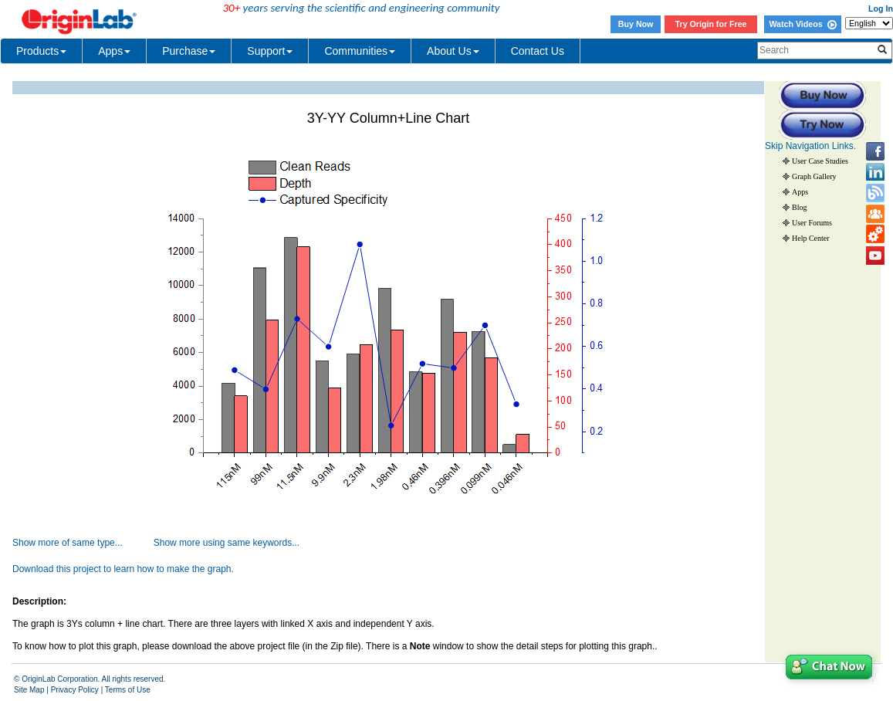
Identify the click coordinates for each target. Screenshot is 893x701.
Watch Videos (802, 24)
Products (41, 51)
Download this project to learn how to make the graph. (123, 569)
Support (270, 51)
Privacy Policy (75, 690)
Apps (114, 51)
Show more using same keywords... (226, 542)
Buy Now (636, 24)
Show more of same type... (67, 542)
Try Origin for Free (711, 24)
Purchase (188, 51)
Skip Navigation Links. (810, 146)
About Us (453, 51)
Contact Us (537, 51)
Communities (359, 51)
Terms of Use (128, 690)
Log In (880, 8)
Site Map (29, 690)
